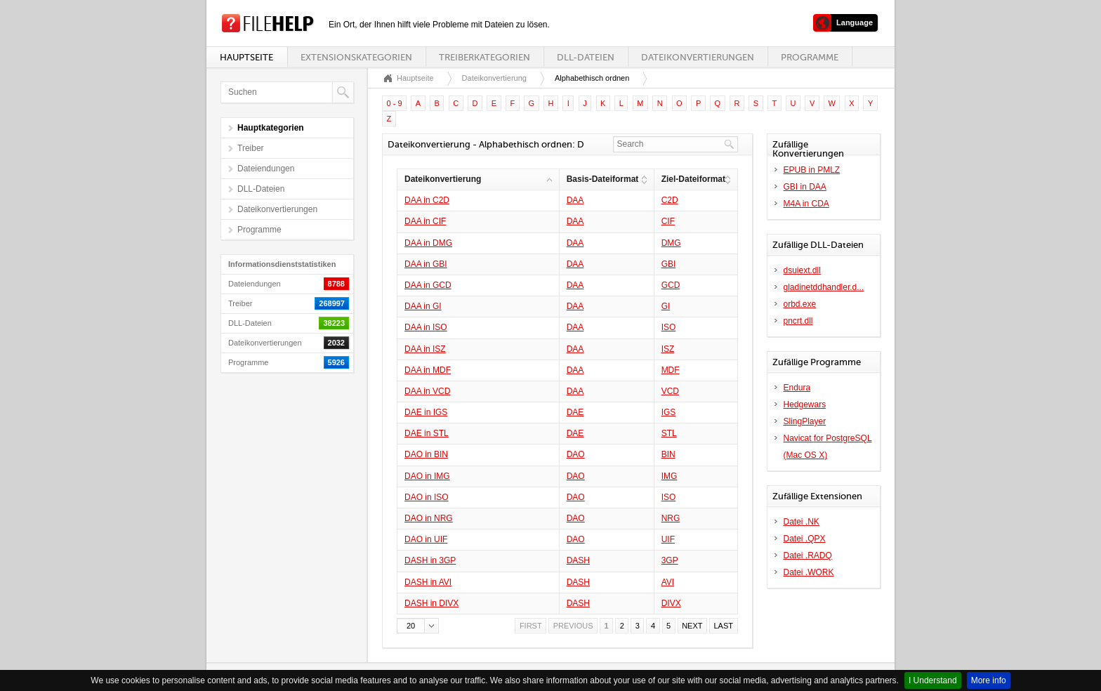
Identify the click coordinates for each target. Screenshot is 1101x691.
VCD (670, 391)
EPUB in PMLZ (812, 170)
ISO (668, 327)
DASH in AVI (427, 582)
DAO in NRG (428, 518)
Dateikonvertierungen (697, 57)
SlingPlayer (805, 421)
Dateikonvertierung (494, 78)
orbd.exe (800, 304)
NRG (670, 518)
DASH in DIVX (431, 603)
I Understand (933, 680)
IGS (668, 412)
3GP (669, 560)
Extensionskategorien (356, 57)
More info (988, 680)
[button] (418, 625)
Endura (797, 388)
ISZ (668, 349)
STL (669, 433)
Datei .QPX (805, 539)
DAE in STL (426, 433)
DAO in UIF (425, 539)
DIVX (671, 603)
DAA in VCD (427, 391)
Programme (809, 57)
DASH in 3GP (430, 560)
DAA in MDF (427, 370)
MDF (670, 370)
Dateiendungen (265, 168)
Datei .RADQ (808, 555)
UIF (668, 539)
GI (666, 306)
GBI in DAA (805, 187)
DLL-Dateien (585, 57)
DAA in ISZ (425, 349)
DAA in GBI (425, 264)
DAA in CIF (425, 221)
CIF (668, 221)
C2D (669, 200)
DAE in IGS (425, 412)
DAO (576, 454)
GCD (670, 285)
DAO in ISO (426, 497)
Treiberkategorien (484, 57)
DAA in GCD (427, 285)
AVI (667, 582)
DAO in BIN (426, 454)
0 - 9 (394, 103)
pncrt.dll (798, 321)
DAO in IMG (427, 476)
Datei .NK (801, 522)
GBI (668, 264)
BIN (668, 454)
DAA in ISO (425, 327)
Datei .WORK (809, 572)
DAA (575, 200)
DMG (671, 243)
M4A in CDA (806, 204)
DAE (575, 412)
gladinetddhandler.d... (824, 287)
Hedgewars (805, 404)
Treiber (250, 148)
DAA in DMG (428, 243)
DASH (578, 560)
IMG (669, 476)
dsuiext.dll (802, 270)
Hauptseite (246, 57)
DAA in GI (423, 306)
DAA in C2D (426, 200)
